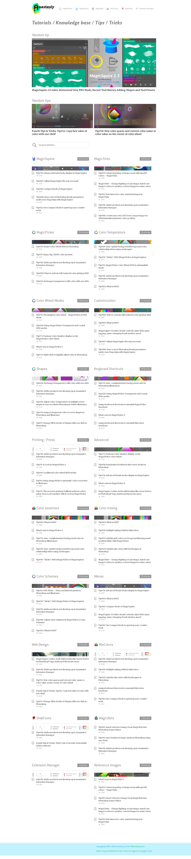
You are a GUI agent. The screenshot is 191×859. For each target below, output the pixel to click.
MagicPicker (64, 9)
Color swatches (45, 508)
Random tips (41, 101)
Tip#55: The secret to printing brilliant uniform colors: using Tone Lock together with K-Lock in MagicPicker (62, 494)
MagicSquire (81, 9)
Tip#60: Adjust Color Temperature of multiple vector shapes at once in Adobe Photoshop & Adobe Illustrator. (62, 404)
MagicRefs (96, 9)
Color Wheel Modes (48, 301)
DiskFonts (125, 9)
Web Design (40, 645)
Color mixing (105, 508)
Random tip (40, 35)
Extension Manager (143, 9)
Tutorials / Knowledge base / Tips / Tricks (77, 22)
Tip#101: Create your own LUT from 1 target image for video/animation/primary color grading (124, 218)
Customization (105, 301)
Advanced (101, 440)
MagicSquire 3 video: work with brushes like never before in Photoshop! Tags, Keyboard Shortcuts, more (124, 494)
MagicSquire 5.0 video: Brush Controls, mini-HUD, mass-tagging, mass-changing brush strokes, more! (124, 333)
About (98, 851)
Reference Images (107, 765)
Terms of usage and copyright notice (138, 851)
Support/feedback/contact (112, 851)
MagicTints (102, 159)
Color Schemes (45, 576)
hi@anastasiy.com (137, 846)
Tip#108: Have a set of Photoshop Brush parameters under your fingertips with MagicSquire (62, 200)
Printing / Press (43, 440)
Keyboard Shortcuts (108, 369)
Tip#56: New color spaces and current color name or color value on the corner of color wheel (62, 683)
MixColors (111, 9)
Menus (99, 576)
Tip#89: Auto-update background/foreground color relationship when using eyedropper (124, 249)
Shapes (39, 369)
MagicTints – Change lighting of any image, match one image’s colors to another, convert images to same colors (124, 186)
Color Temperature (109, 232)
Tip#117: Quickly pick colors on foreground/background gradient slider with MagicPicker (124, 541)
